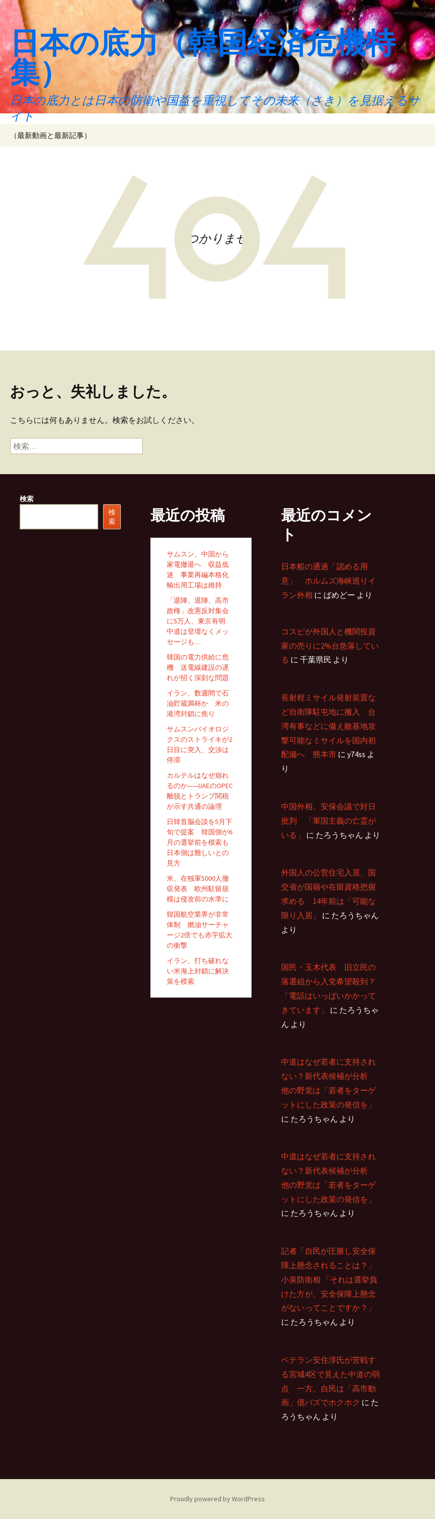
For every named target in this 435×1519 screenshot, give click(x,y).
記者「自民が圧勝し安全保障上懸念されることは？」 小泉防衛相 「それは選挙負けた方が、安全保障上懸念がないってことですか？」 (329, 1279)
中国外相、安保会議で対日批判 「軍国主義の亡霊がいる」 (328, 820)
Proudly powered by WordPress (217, 1498)
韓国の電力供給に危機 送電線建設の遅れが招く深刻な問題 (198, 667)
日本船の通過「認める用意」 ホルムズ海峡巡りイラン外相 (328, 580)
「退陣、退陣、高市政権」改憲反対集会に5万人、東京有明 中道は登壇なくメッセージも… (199, 621)
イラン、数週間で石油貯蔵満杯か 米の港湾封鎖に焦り (198, 703)
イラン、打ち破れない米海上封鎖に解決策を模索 (198, 971)
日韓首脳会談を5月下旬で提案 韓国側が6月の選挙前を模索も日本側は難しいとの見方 (199, 842)
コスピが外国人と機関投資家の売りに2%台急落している (330, 645)
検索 (27, 498)
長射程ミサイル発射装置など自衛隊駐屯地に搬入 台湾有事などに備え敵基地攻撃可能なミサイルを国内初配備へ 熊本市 (328, 725)
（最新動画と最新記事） (50, 135)
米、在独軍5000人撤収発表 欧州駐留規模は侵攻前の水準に (198, 888)
